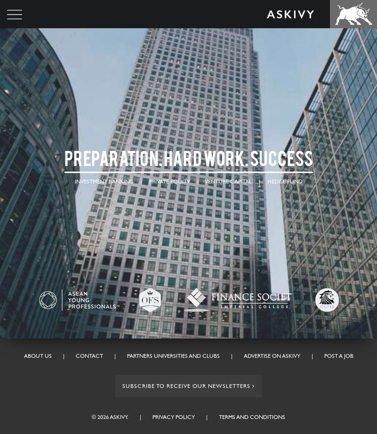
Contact (89, 356)
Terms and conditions (252, 417)
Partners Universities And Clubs (173, 356)
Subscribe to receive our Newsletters (188, 386)
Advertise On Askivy (272, 356)
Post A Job (338, 356)
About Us (38, 356)
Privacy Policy (173, 417)
